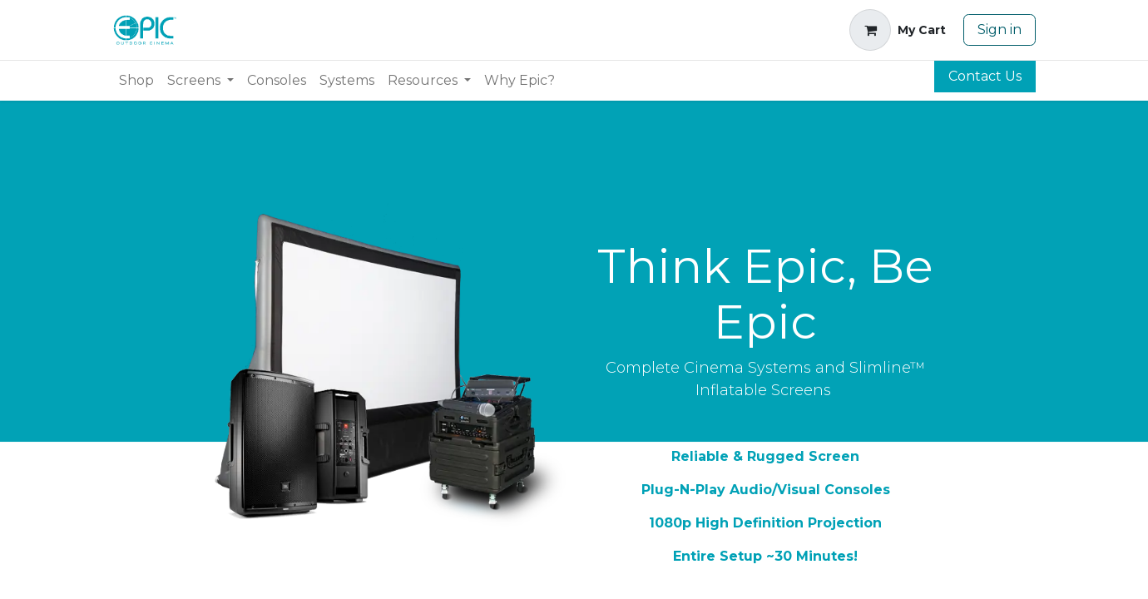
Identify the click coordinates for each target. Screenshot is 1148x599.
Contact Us (985, 76)
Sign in (999, 29)
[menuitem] (136, 80)
